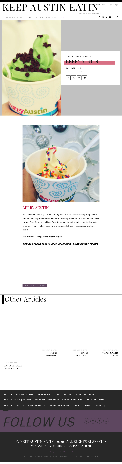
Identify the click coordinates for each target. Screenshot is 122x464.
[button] (117, 17)
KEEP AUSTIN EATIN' (11, 362)
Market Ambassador (71, 448)
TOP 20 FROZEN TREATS (77, 56)
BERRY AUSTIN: (36, 207)
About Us (63, 454)
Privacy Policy (49, 454)
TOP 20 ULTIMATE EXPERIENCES (13, 366)
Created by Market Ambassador (83, 459)
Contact (75, 454)
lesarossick (75, 68)
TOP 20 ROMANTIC (48, 352)
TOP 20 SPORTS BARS (110, 354)
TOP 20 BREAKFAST (78, 352)
